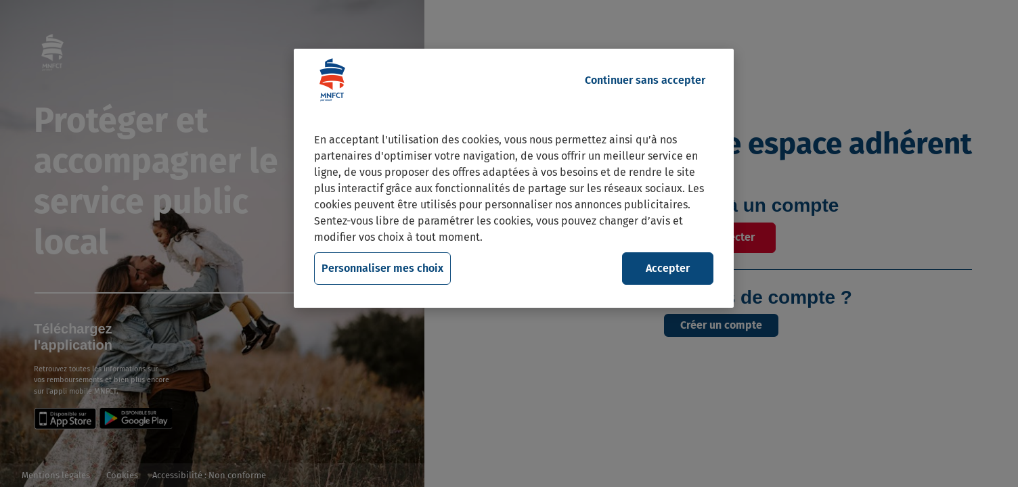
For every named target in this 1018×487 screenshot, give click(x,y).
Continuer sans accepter (645, 80)
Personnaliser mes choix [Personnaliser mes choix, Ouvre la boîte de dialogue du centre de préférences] (382, 268)
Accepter (668, 268)
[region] (514, 178)
